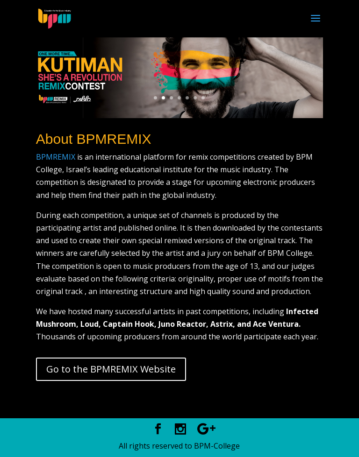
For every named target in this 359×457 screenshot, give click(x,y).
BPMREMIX (55, 157)
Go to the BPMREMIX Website (111, 369)
